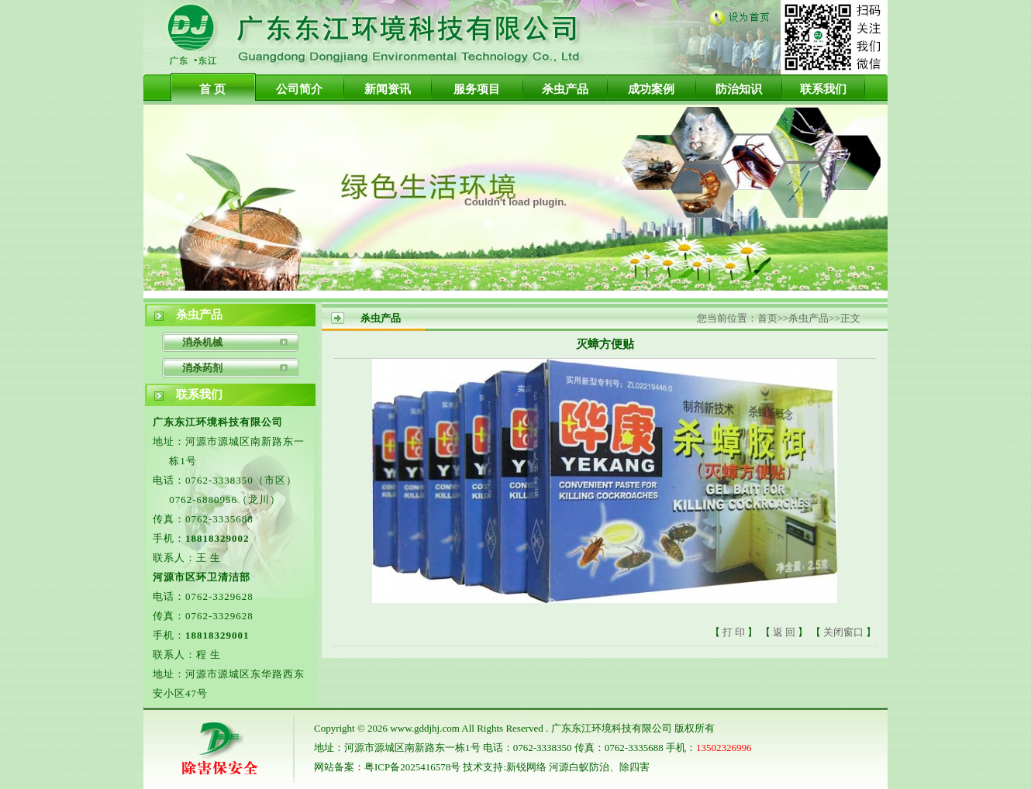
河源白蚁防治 (579, 767)
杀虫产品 (565, 89)
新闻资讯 (387, 89)
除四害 (634, 767)
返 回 (784, 632)
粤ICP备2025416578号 (412, 767)
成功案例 (651, 89)
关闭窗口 (844, 632)
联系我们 (823, 89)
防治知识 (738, 89)
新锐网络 (526, 767)
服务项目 (476, 89)
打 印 (733, 632)
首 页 (212, 89)
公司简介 (299, 89)
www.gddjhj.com (424, 728)
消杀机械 (202, 342)
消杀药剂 (202, 368)
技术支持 (483, 767)
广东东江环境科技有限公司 (611, 728)
